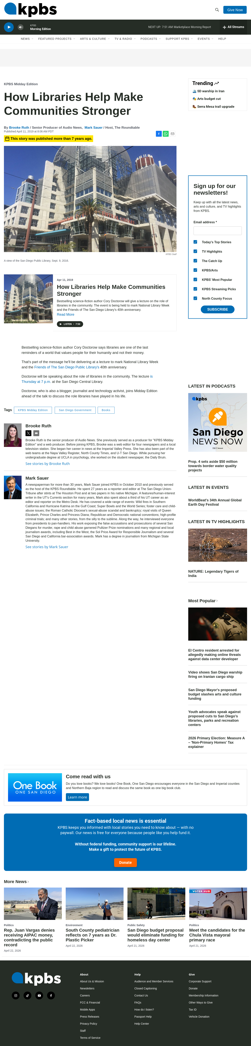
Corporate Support (200, 981)
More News (17, 881)
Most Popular (203, 600)
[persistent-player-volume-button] (20, 28)
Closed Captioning (145, 988)
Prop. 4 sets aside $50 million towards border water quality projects (212, 466)
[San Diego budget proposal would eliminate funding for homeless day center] (156, 904)
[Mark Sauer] (13, 487)
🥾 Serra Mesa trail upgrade (213, 106)
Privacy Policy (88, 1023)
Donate (125, 862)
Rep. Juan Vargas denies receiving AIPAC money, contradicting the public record (29, 937)
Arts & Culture (93, 40)
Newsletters (87, 988)
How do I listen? (144, 1009)
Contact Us (141, 995)
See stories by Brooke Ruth (47, 463)
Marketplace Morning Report (192, 28)
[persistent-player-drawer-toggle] (233, 28)
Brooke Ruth (19, 127)
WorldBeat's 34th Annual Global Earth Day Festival (215, 502)
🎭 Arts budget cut (206, 99)
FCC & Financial (90, 1002)
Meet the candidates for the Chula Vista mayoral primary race (217, 935)
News (25, 40)
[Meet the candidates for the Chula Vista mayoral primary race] (218, 904)
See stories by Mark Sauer (46, 546)
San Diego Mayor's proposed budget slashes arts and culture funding (214, 694)
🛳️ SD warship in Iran (208, 91)
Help (222, 40)
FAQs (137, 1002)
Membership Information (203, 995)
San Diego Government (75, 410)
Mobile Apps (87, 1009)
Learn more (77, 797)
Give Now (235, 10)
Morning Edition (40, 30)
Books (106, 410)
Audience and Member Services (153, 981)
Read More (65, 314)
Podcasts (149, 40)
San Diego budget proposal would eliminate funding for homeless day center (155, 935)
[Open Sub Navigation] (32, 40)
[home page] (30, 10)
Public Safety (136, 925)
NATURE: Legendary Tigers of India (213, 574)
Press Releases (89, 1016)
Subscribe (217, 309)
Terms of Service (90, 1037)
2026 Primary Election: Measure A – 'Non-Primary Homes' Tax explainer (216, 742)
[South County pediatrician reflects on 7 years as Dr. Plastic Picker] (95, 904)
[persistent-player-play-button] (9, 28)
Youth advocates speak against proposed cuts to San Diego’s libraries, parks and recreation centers (214, 718)
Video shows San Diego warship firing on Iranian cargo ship (215, 674)
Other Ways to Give (201, 1002)
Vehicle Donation (199, 1016)
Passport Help (143, 1016)
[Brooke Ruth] (13, 435)
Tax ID (193, 1009)
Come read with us (88, 776)
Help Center (141, 1023)
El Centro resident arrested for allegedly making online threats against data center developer (214, 654)
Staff (83, 1030)
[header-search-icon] (217, 10)
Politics (9, 925)
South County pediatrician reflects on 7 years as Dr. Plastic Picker (92, 935)
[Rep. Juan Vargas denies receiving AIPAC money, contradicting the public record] (33, 904)
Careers (85, 995)
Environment (74, 925)
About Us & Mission (92, 981)
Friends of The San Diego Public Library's (66, 367)
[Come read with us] (35, 787)
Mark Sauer (94, 127)
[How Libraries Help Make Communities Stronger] (28, 298)
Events (204, 40)
